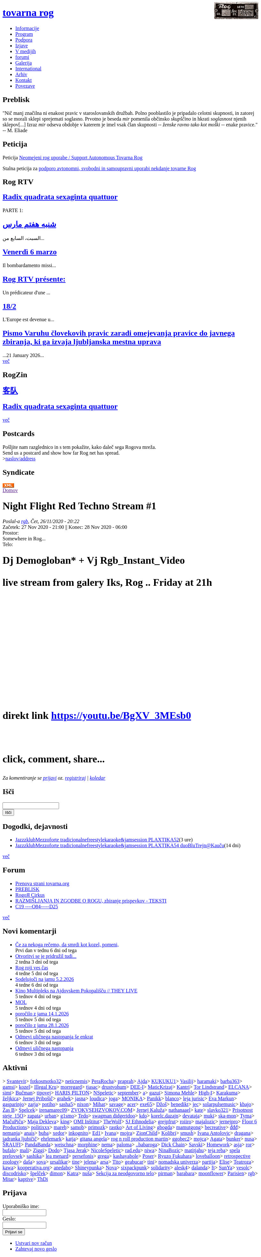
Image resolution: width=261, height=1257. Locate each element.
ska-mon (227, 1115)
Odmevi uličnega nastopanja (44, 1048)
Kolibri (168, 1133)
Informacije (27, 28)
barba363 (230, 1081)
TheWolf (112, 1121)
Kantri (183, 1087)
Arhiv (21, 74)
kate (199, 1110)
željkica (11, 1098)
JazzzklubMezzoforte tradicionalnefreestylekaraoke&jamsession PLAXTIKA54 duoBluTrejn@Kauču (119, 845)
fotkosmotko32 (45, 1081)
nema (107, 1144)
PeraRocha (103, 1081)
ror (249, 1144)
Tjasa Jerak (74, 1150)
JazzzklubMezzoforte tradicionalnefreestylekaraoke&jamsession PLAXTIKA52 (97, 839)
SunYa (225, 1167)
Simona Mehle (179, 1092)
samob (77, 1127)
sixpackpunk (134, 1167)
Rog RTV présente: (34, 279)
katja (71, 1139)
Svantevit (16, 1081)
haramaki (206, 1081)
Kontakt (23, 80)
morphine (87, 1144)
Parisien (235, 1173)
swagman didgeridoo (113, 1115)
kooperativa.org (34, 1167)
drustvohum (114, 1087)
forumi (22, 57)
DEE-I (137, 1087)
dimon (56, 1173)
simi (7, 1092)
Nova (111, 1167)
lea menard (57, 1156)
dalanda (199, 1167)
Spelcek (27, 1110)
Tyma (245, 1115)
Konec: (77, 527)
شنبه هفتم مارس (29, 224)
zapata (34, 1115)
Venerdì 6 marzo (30, 252)
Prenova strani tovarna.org (42, 883)
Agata (216, 1139)
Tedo (83, 1115)
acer (131, 1104)
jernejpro (229, 1121)
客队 (10, 390)
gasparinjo (13, 1104)
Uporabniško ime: (21, 1206)
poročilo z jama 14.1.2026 (42, 1013)
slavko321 (217, 1110)
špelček (38, 1173)
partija (208, 1162)
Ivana (110, 1133)
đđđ (233, 1127)
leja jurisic (194, 1098)
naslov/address (20, 458)
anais (29, 1133)
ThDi (42, 1179)
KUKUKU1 (163, 1081)
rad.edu (132, 1150)
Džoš (161, 1104)
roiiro (185, 1121)
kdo (143, 1115)
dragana (243, 1133)
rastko (115, 1127)
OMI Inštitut (86, 1121)
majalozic (205, 1121)
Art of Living (139, 1127)
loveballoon (208, 1156)
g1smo (67, 1115)
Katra (72, 1173)
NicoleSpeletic (106, 1150)
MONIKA (132, 1098)
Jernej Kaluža (151, 1110)
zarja (33, 1104)
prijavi (50, 778)
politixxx (40, 1127)
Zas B (9, 1110)
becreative (215, 1127)
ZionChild (146, 1133)
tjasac (91, 1087)
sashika (33, 1156)
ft (213, 1167)
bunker (233, 1139)
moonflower (210, 1173)
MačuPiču (13, 1121)
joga (113, 1098)
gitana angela (93, 1139)
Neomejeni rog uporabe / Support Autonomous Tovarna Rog (81, 157)
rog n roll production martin (139, 1139)
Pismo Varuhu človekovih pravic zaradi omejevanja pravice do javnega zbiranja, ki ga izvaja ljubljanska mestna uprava (119, 337)
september (128, 1092)
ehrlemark (51, 1139)
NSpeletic (103, 1092)
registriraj (75, 778)
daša (27, 1162)
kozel (24, 1087)
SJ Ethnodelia (139, 1121)
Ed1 (96, 1133)
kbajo (245, 1104)
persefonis (82, 1156)
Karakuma (227, 1092)
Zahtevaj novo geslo (36, 1249)
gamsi (9, 1087)
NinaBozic (169, 1150)
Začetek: (12, 527)
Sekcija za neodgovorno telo (125, 1173)
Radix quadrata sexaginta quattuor (60, 197)
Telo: (8, 544)
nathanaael (179, 1110)
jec (196, 1104)
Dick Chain (172, 1144)
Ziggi (38, 1150)
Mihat (99, 1104)
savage (116, 1104)
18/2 (9, 306)
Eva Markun (221, 1098)
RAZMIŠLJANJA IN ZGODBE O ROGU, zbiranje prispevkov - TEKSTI (91, 900)
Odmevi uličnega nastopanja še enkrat (54, 1036)
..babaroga (146, 1144)
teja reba (217, 1150)
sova (41, 1162)
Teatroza (242, 1162)
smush (186, 1133)
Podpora (23, 40)
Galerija (23, 63)
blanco (172, 1098)
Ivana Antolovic (214, 1133)
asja (238, 1144)
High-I (205, 1092)
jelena (90, 1162)
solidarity (160, 1167)
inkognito (78, 1133)
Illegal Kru (45, 1087)
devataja (191, 1115)
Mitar (8, 1179)
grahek (64, 1098)
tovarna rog (28, 12)
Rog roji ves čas (31, 967)
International (28, 68)
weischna (64, 1144)
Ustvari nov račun (33, 1243)
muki (209, 1115)
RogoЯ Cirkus (30, 895)
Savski (196, 1144)
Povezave (25, 86)
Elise (224, 1162)
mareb (60, 1127)
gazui (154, 1092)
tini (150, 1162)
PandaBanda (37, 1144)
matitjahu (194, 1150)
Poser (148, 1156)
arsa (104, 1162)
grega (103, 1156)
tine (75, 1162)
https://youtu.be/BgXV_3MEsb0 (121, 715)
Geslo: (9, 1218)
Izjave (21, 45)
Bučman (24, 1092)
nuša (87, 1173)
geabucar (134, 1162)
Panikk (154, 1098)
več (6, 361)
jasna (80, 1098)
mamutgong (188, 1127)
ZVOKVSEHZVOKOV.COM (101, 1110)
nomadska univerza (178, 1162)
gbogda (164, 1127)
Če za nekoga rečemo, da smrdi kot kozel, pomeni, (67, 944)
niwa (149, 1150)
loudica (97, 1098)
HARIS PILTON (72, 1092)
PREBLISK (27, 889)
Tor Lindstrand (209, 1087)
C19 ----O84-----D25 (36, 906)
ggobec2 (181, 1139)
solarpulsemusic (219, 1104)
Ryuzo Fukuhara (175, 1156)
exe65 (146, 1104)
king (64, 1121)
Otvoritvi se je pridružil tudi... (46, 956)
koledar (97, 778)
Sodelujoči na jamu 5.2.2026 (44, 979)
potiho (48, 1104)
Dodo (54, 1150)
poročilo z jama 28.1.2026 (42, 1025)
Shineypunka (88, 1167)
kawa (8, 1167)
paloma (124, 1144)
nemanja (11, 1133)
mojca (200, 1139)
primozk (96, 1127)
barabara (185, 1173)
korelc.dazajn (164, 1115)
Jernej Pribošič (38, 1098)
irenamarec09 (53, 1110)
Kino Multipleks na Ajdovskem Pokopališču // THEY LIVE (76, 990)
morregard (71, 1087)
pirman (165, 1173)
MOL (21, 1002)
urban (50, 1115)
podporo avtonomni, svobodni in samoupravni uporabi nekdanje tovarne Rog (117, 168)
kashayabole (125, 1156)
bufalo (9, 1150)
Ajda (142, 1081)
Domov (10, 490)
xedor (58, 1133)
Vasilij (186, 1081)
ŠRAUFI (12, 1144)
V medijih (25, 51)
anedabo (62, 1167)
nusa (249, 1139)
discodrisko (14, 1173)
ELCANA (238, 1087)
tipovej (44, 1092)
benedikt (180, 1104)
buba (43, 1133)
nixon (82, 1104)
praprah (125, 1081)
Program (24, 34)
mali (24, 1150)
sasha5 (66, 1104)
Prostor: (11, 533)
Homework (217, 1144)
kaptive (25, 1179)
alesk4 (180, 1167)
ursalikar (59, 1162)
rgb (24, 521)
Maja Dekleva (41, 1121)
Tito (116, 1162)
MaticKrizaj (160, 1087)
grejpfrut (167, 1121)
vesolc (243, 1167)
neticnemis (76, 1081)
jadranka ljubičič (20, 1139)
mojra (126, 1133)
